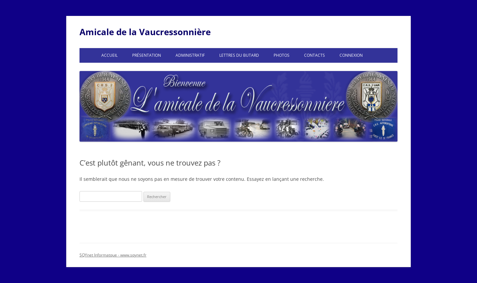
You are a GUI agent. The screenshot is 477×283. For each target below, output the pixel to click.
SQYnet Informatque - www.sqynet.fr (113, 255)
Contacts (314, 55)
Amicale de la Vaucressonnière (145, 32)
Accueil (109, 55)
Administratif (190, 55)
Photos (282, 55)
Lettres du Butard (239, 55)
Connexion (351, 55)
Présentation (146, 55)
